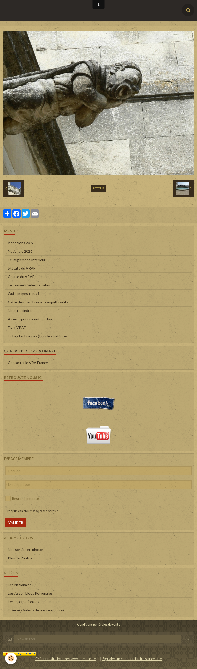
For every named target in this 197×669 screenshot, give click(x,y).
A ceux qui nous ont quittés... (31, 319)
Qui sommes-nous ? (24, 293)
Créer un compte (16, 510)
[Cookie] (11, 658)
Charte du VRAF (21, 276)
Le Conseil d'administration (29, 285)
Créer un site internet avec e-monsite (65, 658)
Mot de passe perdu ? (44, 510)
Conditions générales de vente (98, 624)
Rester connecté (22, 498)
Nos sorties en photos (26, 549)
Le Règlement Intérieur (26, 259)
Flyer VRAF (17, 327)
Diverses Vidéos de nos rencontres (36, 610)
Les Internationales (23, 601)
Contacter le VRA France (28, 362)
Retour (98, 188)
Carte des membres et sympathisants (38, 302)
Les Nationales (20, 584)
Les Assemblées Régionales (30, 593)
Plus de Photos (20, 558)
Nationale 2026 (20, 251)
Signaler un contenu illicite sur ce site (132, 658)
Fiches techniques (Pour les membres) (38, 336)
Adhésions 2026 (21, 243)
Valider (15, 522)
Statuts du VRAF (21, 268)
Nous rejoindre (20, 310)
